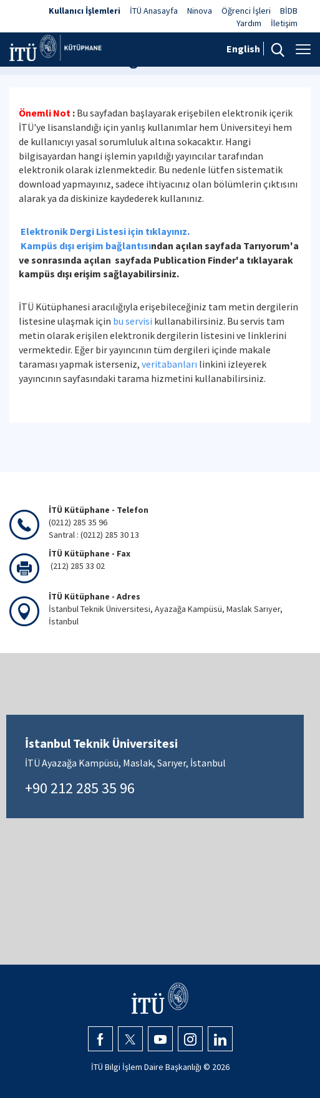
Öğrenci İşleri (246, 10)
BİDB (289, 10)
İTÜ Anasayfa (154, 10)
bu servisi (132, 321)
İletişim (284, 23)
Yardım (248, 23)
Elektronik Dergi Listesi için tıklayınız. (105, 231)
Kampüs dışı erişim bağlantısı (86, 245)
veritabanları (169, 364)
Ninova (199, 10)
